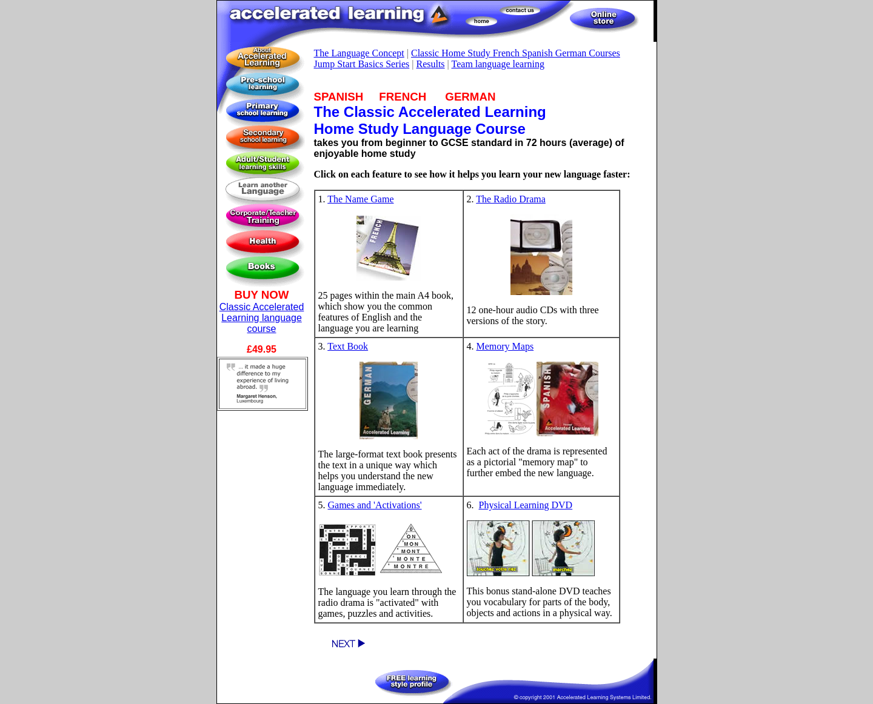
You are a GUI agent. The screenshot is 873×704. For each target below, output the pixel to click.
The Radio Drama (511, 199)
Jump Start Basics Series (362, 64)
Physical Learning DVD (526, 505)
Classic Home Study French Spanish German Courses (515, 53)
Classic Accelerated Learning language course (261, 318)
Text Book (347, 346)
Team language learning (498, 64)
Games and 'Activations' (375, 505)
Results (430, 64)
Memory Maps (505, 346)
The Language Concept (359, 53)
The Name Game (360, 199)
